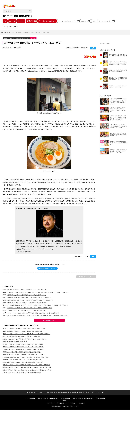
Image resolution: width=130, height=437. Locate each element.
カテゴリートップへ (86, 277)
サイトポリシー (49, 403)
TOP (5, 21)
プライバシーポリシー (61, 403)
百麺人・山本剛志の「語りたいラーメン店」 (16, 38)
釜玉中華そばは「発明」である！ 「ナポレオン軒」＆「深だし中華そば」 (27, 289)
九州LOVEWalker (77, 398)
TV (94, 21)
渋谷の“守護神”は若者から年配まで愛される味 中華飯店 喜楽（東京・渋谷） (23, 362)
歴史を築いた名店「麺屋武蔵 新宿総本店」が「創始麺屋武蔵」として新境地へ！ (29, 297)
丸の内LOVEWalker (88, 398)
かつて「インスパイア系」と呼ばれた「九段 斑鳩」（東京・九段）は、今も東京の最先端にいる (33, 313)
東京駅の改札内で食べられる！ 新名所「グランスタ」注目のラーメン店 (26, 295)
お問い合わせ (81, 403)
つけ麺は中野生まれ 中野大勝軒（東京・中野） (15, 341)
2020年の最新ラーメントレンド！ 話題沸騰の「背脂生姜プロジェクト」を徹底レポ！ (30, 300)
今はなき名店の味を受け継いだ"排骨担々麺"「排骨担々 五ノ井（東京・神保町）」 (24, 339)
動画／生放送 (32, 21)
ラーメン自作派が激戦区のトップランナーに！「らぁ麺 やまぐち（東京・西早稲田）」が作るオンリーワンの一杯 (37, 305)
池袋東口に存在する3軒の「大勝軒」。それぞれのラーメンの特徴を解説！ (27, 302)
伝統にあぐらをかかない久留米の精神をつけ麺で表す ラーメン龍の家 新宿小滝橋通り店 (26, 364)
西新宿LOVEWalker (53, 398)
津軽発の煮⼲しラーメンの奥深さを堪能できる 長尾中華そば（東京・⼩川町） (24, 354)
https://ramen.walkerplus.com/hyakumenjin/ (37, 249)
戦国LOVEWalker (100, 398)
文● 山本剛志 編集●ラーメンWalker (76, 48)
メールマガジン (8, 16)
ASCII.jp (65, 400)
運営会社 (72, 403)
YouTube (85, 21)
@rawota (28, 251)
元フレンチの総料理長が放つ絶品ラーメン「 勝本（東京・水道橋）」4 (21, 336)
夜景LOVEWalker (65, 398)
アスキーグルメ (10, 26)
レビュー (21, 21)
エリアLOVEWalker (30, 398)
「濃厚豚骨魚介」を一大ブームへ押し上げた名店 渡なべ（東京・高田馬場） (23, 349)
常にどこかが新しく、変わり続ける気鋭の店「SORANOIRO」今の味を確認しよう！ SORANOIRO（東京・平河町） (38, 315)
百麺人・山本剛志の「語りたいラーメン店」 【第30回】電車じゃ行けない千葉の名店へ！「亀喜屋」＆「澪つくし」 (38, 292)
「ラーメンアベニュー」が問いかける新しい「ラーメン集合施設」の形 (26, 310)
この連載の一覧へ (49, 320)
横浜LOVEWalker (42, 398)
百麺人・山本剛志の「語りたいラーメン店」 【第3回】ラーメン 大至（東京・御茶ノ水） (26, 333)
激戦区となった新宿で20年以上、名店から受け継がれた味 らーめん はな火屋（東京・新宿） (27, 367)
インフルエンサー (106, 21)
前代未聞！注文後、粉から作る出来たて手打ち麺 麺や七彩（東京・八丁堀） (23, 344)
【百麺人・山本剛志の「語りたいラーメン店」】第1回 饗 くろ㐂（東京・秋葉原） (24, 328)
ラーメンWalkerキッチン (68, 21)
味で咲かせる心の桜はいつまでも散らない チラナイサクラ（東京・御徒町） (23, 346)
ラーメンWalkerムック (47, 21)
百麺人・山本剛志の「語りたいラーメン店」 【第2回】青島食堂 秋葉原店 (22, 331)
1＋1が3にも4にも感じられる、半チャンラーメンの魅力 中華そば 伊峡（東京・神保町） (26, 357)
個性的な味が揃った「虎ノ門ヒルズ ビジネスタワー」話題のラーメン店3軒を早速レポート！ (27, 370)
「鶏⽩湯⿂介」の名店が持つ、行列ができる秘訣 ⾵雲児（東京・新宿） (22, 352)
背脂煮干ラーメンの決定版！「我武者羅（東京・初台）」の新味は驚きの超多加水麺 (29, 307)
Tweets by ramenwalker (105, 43)
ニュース (12, 21)
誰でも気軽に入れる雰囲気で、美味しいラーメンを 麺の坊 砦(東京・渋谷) (22, 359)
